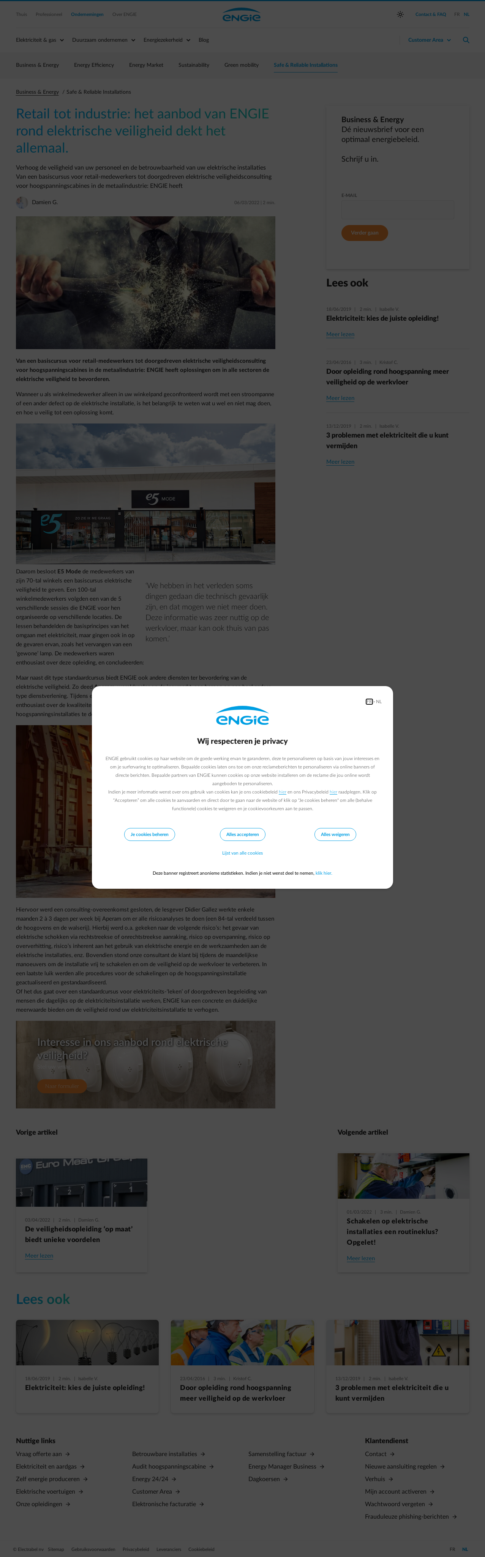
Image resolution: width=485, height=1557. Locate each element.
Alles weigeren (335, 834)
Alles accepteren (242, 834)
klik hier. (324, 873)
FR (369, 701)
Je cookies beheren (150, 834)
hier (282, 792)
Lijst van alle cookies (242, 853)
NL (379, 701)
